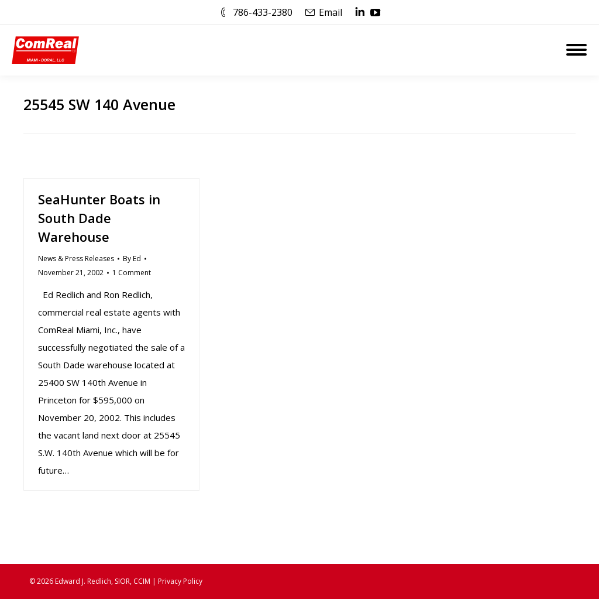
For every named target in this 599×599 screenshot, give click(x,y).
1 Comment (131, 273)
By (132, 258)
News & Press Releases (76, 258)
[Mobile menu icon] (576, 50)
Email (330, 12)
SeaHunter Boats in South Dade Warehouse (99, 217)
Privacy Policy (180, 581)
